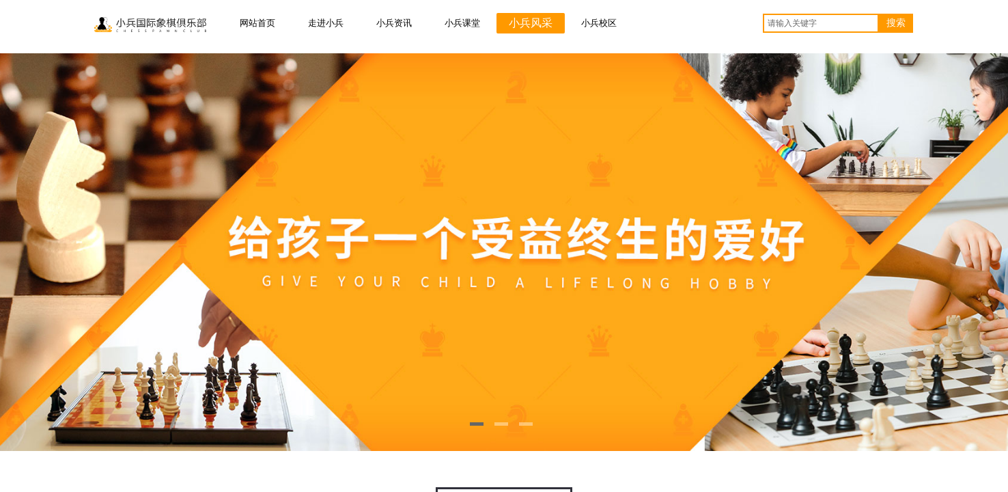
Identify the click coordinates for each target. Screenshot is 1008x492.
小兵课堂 (462, 23)
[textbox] (821, 23)
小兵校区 (599, 23)
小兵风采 (530, 23)
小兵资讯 (394, 23)
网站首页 (257, 23)
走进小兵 (326, 23)
